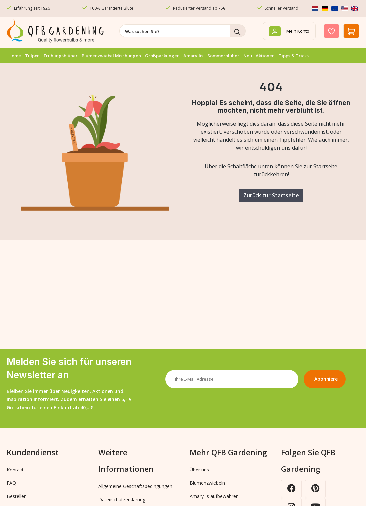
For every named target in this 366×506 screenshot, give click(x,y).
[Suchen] (238, 30)
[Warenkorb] (351, 31)
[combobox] (174, 30)
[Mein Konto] (289, 31)
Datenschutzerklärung (121, 499)
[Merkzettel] (331, 31)
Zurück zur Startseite (271, 195)
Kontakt (15, 470)
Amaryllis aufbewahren (214, 496)
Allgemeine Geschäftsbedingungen (135, 486)
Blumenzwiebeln (207, 483)
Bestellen (17, 496)
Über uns (199, 470)
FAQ (11, 483)
